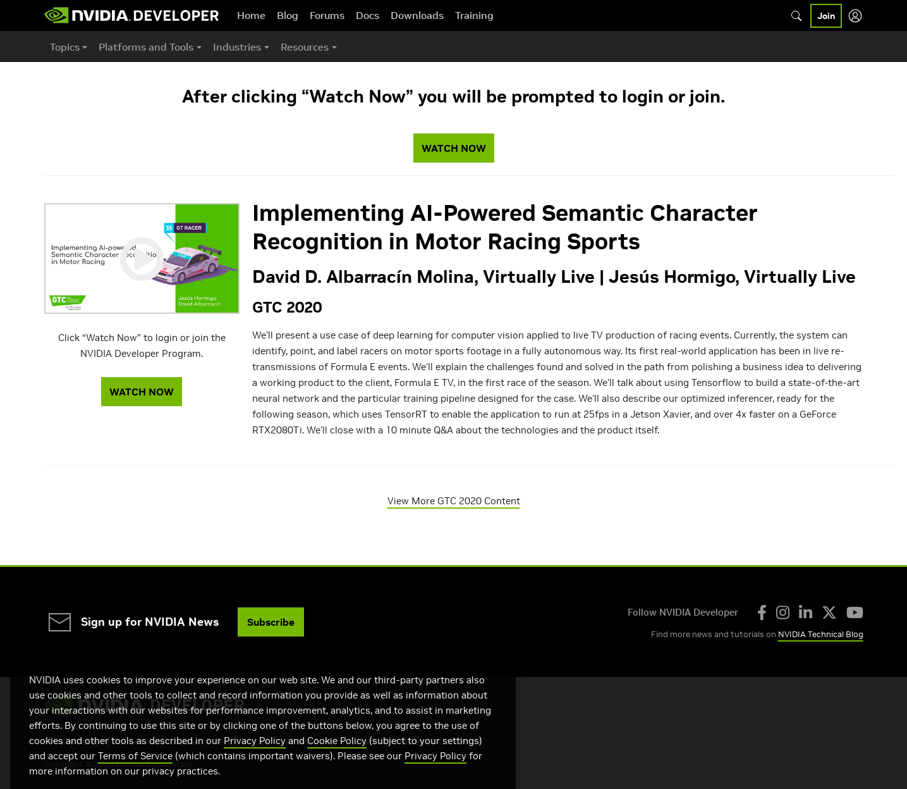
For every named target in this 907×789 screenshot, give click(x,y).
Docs (367, 15)
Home (251, 15)
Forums (327, 15)
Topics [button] (65, 46)
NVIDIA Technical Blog (820, 634)
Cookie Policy (337, 756)
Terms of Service (135, 772)
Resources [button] (305, 46)
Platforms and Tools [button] (146, 46)
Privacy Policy (255, 756)
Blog (287, 15)
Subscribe (271, 622)
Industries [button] (237, 46)
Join (826, 16)
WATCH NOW (454, 148)
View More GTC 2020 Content (453, 501)
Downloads (417, 15)
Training (474, 15)
